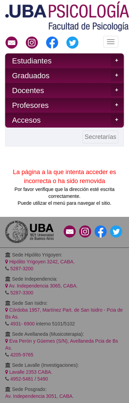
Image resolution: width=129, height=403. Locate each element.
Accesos (67, 120)
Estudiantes (67, 61)
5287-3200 (21, 268)
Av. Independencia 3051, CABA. (39, 396)
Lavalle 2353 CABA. (28, 372)
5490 (42, 379)
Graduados (67, 75)
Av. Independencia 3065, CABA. (41, 286)
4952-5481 (21, 379)
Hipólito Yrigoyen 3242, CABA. (40, 261)
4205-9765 (21, 354)
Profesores (67, 105)
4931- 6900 (22, 323)
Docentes (67, 90)
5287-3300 (21, 292)
